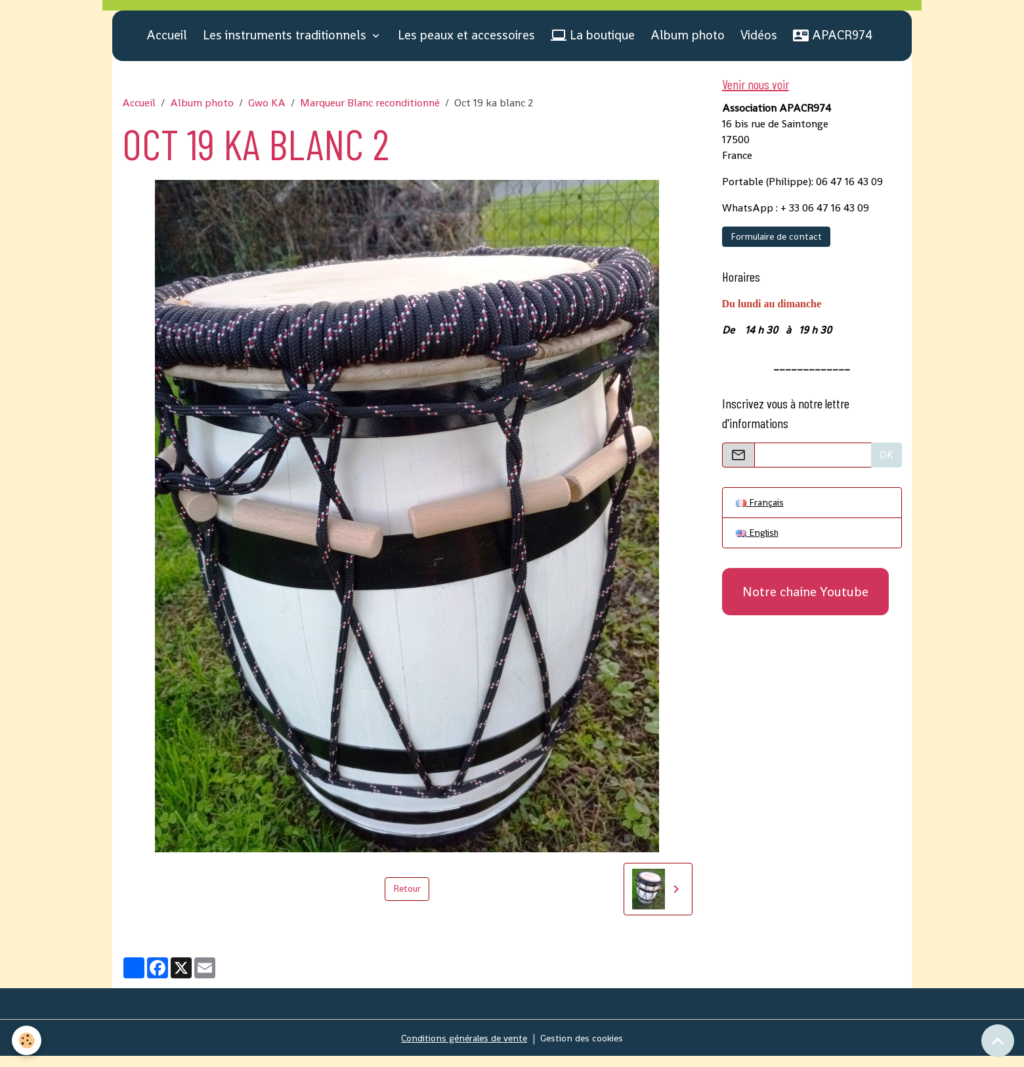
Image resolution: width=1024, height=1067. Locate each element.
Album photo (688, 45)
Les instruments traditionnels (286, 45)
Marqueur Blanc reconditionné (370, 113)
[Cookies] (28, 1040)
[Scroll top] (997, 1040)
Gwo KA (267, 113)
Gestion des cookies (588, 1048)
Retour (407, 899)
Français (761, 517)
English (759, 549)
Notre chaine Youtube (805, 609)
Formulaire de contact (776, 250)
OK (886, 468)
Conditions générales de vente (460, 1048)
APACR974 (832, 45)
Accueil (166, 45)
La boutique (593, 45)
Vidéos (758, 45)
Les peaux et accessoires (466, 45)
